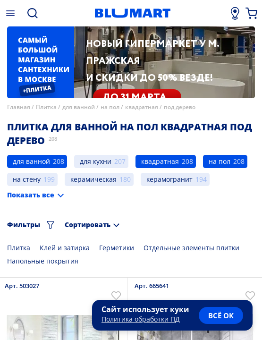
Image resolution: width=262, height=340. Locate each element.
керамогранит (169, 179)
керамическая (93, 179)
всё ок (221, 315)
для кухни (95, 161)
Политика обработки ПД (140, 318)
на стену (27, 179)
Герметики (116, 247)
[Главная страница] (132, 13)
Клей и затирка (65, 247)
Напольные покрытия (42, 260)
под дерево (179, 107)
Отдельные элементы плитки (191, 247)
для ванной (78, 107)
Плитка (46, 107)
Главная (18, 107)
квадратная (141, 107)
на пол (110, 107)
